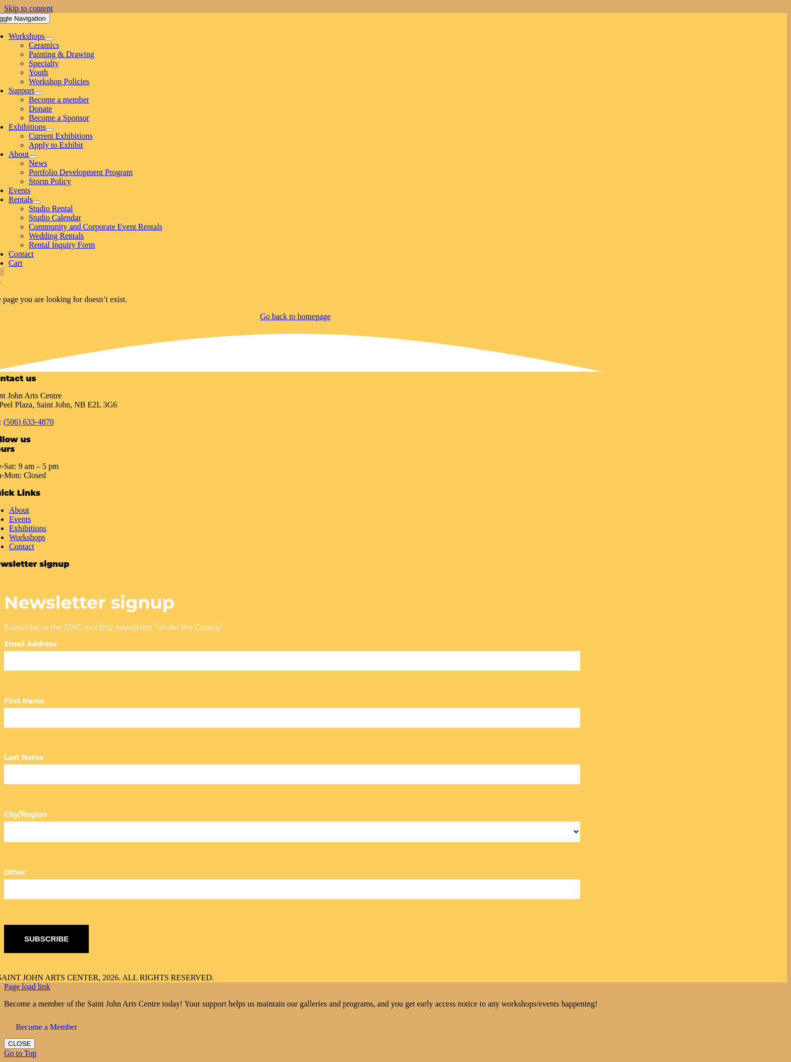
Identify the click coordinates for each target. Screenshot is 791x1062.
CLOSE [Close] (19, 1043)
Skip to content (28, 8)
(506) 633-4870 (29, 422)
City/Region (25, 814)
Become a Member (46, 1027)
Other (15, 872)
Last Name (23, 757)
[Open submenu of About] (33, 156)
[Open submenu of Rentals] (37, 202)
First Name (24, 700)
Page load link (27, 986)
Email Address (30, 643)
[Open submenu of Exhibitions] (50, 129)
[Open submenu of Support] (38, 93)
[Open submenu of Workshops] (49, 38)
